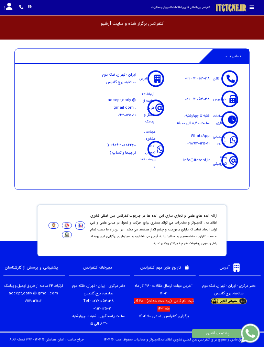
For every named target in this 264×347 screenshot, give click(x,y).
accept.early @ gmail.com (33, 293)
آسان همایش (54, 339)
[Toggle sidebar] (252, 7)
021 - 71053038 (197, 79)
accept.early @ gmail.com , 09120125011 (122, 107)
